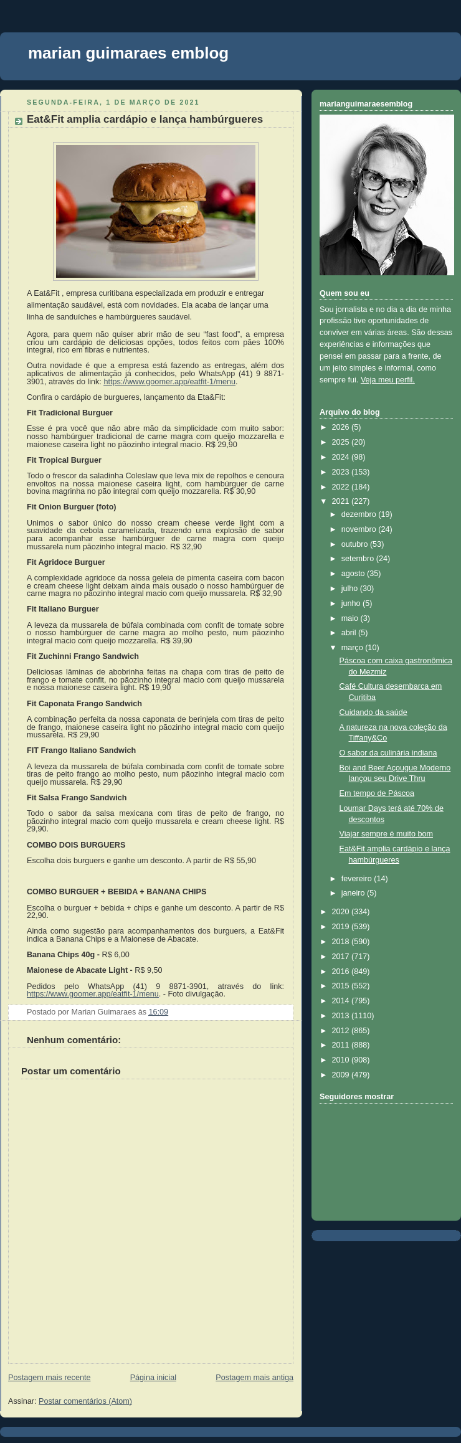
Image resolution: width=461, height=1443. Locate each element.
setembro (358, 558)
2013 (342, 1015)
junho (352, 603)
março (353, 647)
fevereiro (357, 878)
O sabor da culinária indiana (388, 753)
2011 (342, 1045)
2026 (342, 427)
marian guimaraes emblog (128, 53)
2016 (342, 971)
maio (351, 618)
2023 (342, 472)
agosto (354, 573)
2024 (342, 457)
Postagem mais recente (49, 1377)
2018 (342, 941)
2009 (342, 1075)
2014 (342, 1000)
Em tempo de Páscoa (377, 793)
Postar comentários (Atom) (85, 1401)
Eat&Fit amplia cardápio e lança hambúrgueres (145, 119)
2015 (342, 986)
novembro (360, 529)
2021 (342, 501)
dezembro (360, 514)
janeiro (354, 893)
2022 (342, 487)
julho (350, 588)
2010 (342, 1060)
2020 (342, 911)
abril (349, 632)
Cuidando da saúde (373, 712)
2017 (342, 956)
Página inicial (153, 1377)
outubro (355, 544)
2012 (342, 1030)
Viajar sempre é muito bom (386, 834)
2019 (342, 926)
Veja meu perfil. (388, 380)
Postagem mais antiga (254, 1377)
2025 (342, 442)
